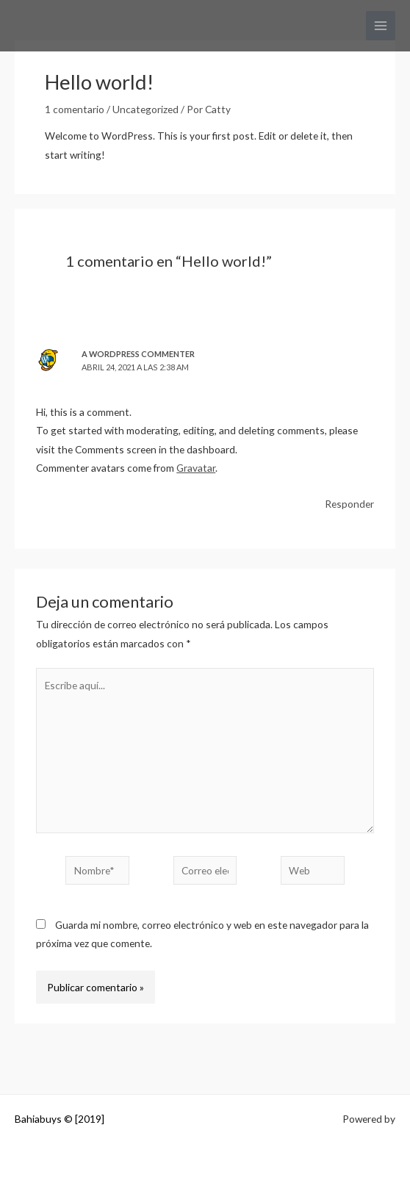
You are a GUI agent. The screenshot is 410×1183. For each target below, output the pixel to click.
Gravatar (195, 467)
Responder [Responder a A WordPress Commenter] (349, 503)
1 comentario (74, 109)
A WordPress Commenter (138, 354)
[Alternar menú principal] (381, 26)
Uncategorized (145, 109)
